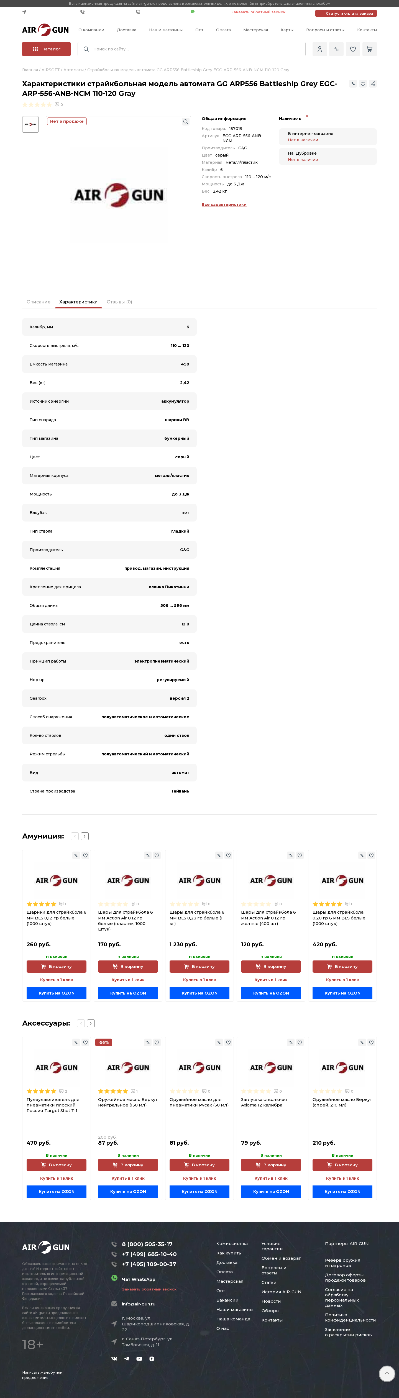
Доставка (126, 29)
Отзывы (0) (119, 302)
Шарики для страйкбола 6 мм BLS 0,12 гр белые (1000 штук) (56, 917)
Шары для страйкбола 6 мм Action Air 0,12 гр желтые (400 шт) (268, 917)
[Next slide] (85, 836)
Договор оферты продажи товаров (345, 1277)
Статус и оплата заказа (349, 13)
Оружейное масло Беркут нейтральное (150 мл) (127, 1102)
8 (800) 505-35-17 (147, 1244)
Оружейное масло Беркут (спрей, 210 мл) (342, 1102)
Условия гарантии (272, 1246)
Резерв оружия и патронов (342, 1263)
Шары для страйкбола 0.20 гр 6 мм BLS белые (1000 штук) (339, 917)
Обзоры (271, 1310)
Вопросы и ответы (325, 29)
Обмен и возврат (281, 1258)
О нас (222, 1328)
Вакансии (227, 1300)
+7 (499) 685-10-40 (107, 12)
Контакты (367, 29)
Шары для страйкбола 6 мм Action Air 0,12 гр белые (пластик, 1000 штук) (125, 920)
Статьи (269, 1282)
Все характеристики (224, 204)
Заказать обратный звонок (258, 12)
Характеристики (78, 302)
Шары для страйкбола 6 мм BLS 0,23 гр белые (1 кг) (197, 917)
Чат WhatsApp (208, 12)
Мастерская (255, 29)
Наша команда (233, 1319)
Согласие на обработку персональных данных (342, 1297)
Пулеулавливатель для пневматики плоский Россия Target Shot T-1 (53, 1105)
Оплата (223, 29)
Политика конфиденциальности (350, 1317)
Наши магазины (166, 29)
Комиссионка (232, 1243)
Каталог (47, 49)
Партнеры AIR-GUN (347, 1243)
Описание (38, 302)
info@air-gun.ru (138, 1304)
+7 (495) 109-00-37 (162, 12)
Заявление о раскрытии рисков (348, 1332)
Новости (271, 1301)
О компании (91, 29)
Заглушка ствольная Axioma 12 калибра (264, 1102)
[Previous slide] (75, 836)
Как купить (228, 1253)
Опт (199, 29)
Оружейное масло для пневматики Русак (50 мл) (199, 1102)
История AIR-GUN (281, 1291)
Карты (287, 29)
